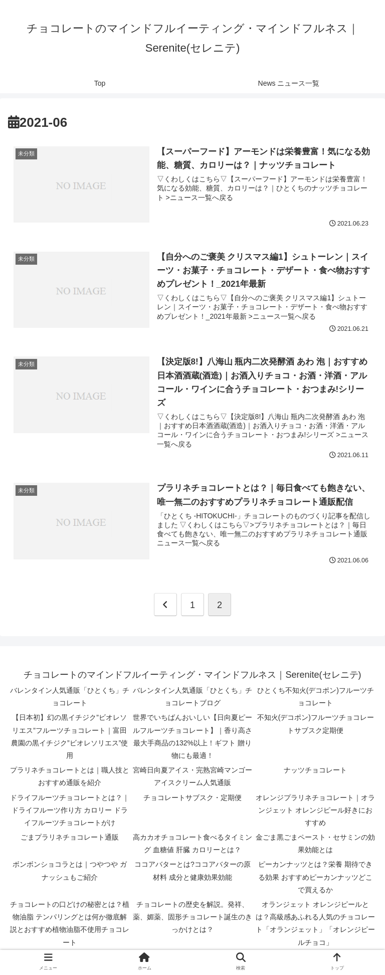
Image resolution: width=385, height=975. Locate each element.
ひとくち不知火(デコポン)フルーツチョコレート (315, 697)
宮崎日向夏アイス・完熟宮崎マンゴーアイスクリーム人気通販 (192, 777)
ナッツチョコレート (315, 771)
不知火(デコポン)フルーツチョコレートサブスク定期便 (315, 724)
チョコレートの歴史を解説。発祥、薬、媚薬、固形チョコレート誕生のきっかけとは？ (192, 917)
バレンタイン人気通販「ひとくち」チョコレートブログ (192, 697)
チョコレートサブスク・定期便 (192, 798)
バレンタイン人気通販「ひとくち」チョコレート (69, 697)
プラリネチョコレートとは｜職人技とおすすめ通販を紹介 (69, 777)
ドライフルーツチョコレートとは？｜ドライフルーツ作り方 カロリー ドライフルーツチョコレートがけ (69, 810)
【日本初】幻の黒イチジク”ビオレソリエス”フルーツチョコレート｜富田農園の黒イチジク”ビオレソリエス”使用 (69, 737)
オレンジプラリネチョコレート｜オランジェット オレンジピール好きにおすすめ (315, 810)
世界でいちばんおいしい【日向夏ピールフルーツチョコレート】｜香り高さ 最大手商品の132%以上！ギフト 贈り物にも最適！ (192, 737)
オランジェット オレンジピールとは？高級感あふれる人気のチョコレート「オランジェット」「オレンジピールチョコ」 (315, 924)
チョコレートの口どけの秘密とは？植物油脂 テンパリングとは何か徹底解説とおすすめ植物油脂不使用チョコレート (69, 924)
